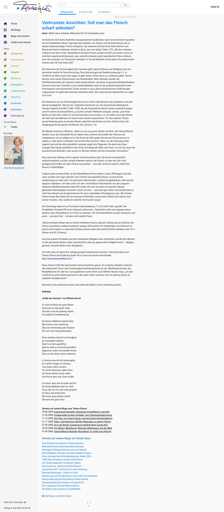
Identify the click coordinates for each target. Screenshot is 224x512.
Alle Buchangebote (14, 167)
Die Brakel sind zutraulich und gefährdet (61, 489)
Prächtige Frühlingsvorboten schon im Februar (64, 450)
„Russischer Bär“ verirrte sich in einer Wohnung (64, 469)
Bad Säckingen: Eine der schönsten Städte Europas (66, 453)
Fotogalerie (104, 12)
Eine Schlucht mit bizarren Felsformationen (63, 443)
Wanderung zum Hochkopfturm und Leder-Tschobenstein (69, 476)
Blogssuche (67, 12)
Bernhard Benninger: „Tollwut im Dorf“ (60, 472)
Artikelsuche (86, 12)
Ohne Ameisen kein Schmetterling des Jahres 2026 (66, 456)
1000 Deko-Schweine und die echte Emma (62, 459)
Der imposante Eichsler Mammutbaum (60, 485)
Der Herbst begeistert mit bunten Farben (61, 463)
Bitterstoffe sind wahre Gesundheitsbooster (63, 446)
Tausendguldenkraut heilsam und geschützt (63, 482)
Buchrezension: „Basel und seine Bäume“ (62, 466)
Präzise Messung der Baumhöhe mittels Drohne (65, 479)
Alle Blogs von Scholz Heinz (56, 496)
